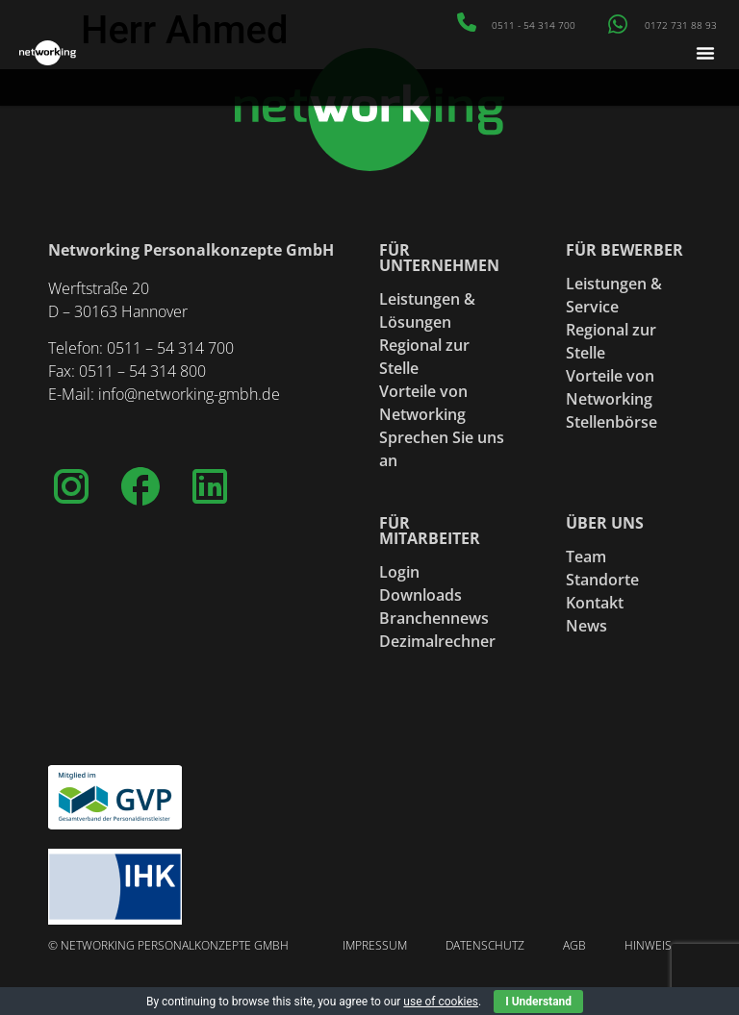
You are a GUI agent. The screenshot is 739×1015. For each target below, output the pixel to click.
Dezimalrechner (437, 641)
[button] (705, 52)
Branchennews (434, 618)
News (586, 625)
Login (399, 571)
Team (586, 556)
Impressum (375, 945)
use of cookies (440, 1001)
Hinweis (648, 945)
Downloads (420, 595)
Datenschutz (485, 945)
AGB (574, 945)
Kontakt (595, 602)
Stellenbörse (611, 422)
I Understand (538, 1001)
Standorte (602, 579)
